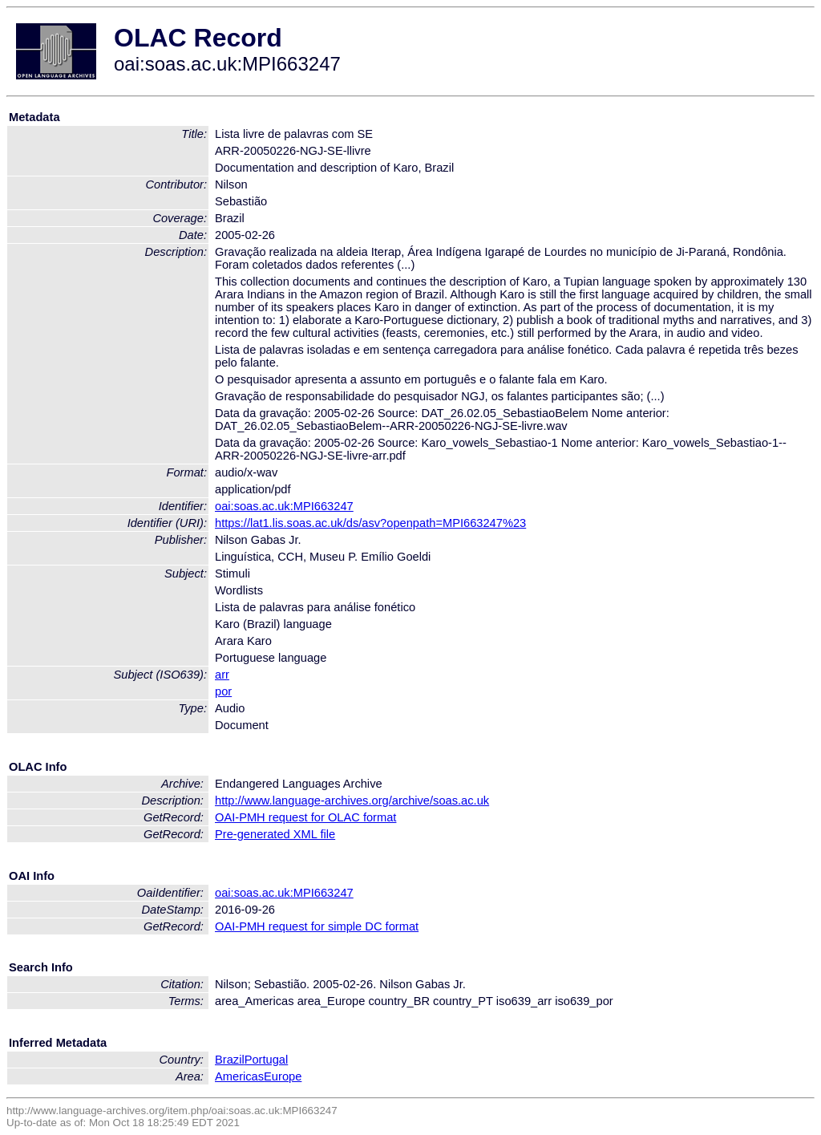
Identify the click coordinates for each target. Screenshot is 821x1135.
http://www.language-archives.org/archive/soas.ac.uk (352, 800)
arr (222, 674)
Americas (239, 1076)
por (223, 691)
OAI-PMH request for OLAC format (305, 817)
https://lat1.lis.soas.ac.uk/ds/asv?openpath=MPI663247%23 (370, 523)
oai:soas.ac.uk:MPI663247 (284, 506)
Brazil (230, 1059)
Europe (282, 1076)
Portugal (267, 1059)
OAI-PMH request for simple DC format (317, 926)
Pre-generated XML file (275, 834)
